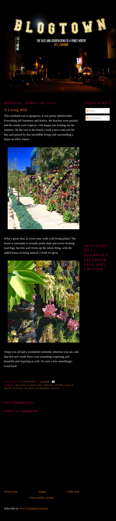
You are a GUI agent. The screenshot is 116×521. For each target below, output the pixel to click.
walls (55, 388)
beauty (21, 385)
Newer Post (11, 491)
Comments (94, 118)
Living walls (64, 385)
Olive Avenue (13, 388)
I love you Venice (40, 385)
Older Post (73, 491)
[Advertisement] (97, 182)
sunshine (42, 388)
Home (42, 491)
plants (30, 388)
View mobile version (41, 497)
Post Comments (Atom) (34, 508)
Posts (90, 110)
